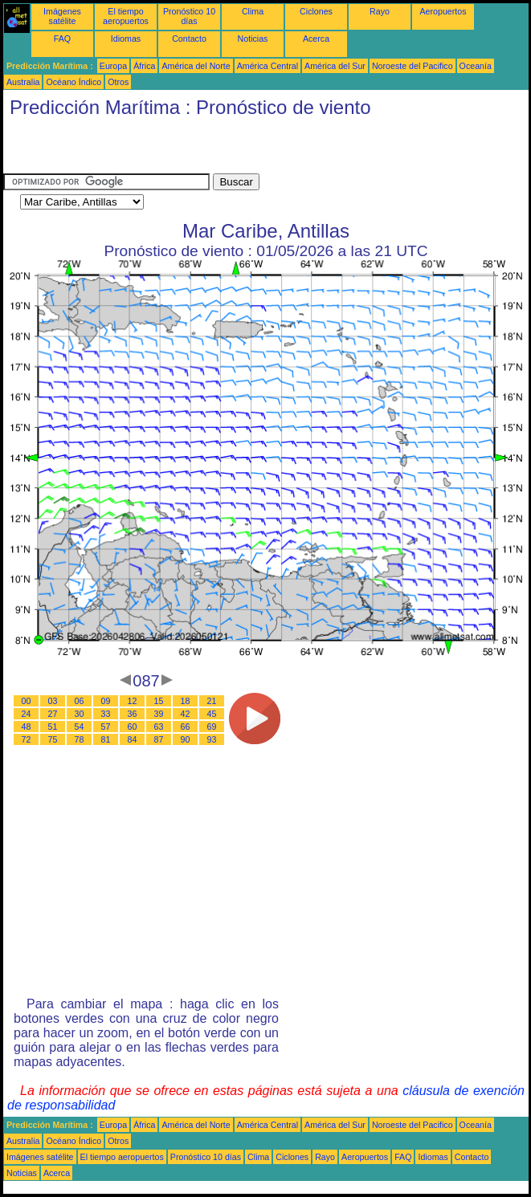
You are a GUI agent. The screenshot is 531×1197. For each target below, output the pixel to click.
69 (212, 726)
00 (26, 701)
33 (106, 714)
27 (53, 714)
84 (132, 739)
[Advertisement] (191, 149)
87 (159, 739)
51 (53, 726)
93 (212, 739)
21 (212, 701)
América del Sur (335, 66)
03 (53, 701)
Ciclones (316, 11)
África (144, 66)
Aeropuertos (442, 11)
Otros (118, 82)
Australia (22, 82)
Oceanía (476, 66)
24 (26, 714)
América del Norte (195, 66)
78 (79, 739)
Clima (252, 11)
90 (185, 739)
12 (132, 701)
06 (79, 701)
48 (26, 726)
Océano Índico (73, 82)
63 (159, 726)
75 (53, 739)
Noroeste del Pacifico (412, 66)
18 (185, 701)
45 (212, 714)
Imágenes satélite (62, 16)
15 (159, 701)
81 (106, 739)
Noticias (253, 38)
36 (132, 714)
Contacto (189, 38)
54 (79, 726)
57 (106, 726)
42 (185, 714)
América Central (267, 66)
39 (159, 714)
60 (132, 726)
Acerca (316, 38)
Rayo (380, 11)
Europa (113, 66)
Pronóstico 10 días (189, 16)
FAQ (62, 38)
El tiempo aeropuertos (126, 16)
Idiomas (126, 38)
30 (79, 714)
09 (106, 701)
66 (185, 726)
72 (26, 739)
